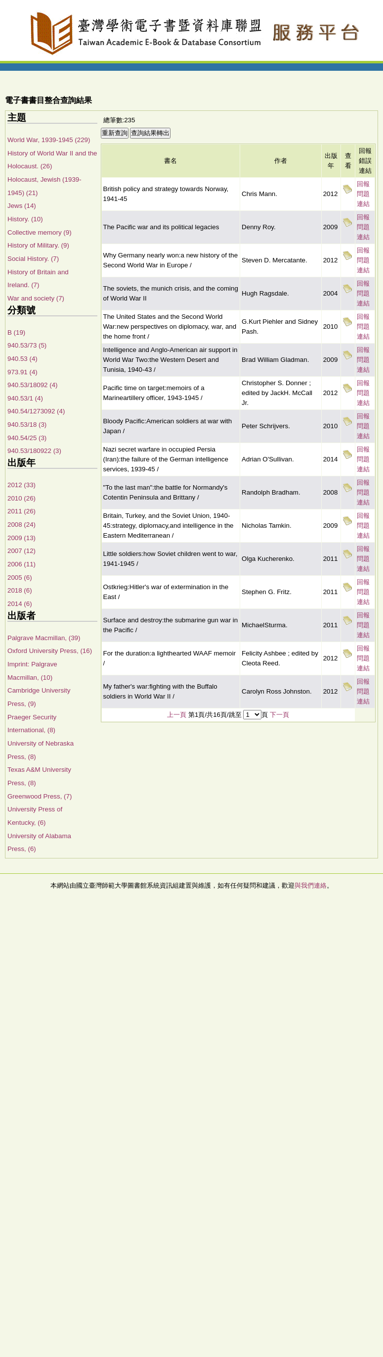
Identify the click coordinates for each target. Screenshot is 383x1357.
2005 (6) (19, 577)
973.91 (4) (22, 372)
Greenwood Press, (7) (39, 796)
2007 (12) (21, 550)
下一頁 (279, 714)
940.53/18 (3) (26, 424)
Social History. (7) (33, 258)
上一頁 (176, 714)
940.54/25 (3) (26, 438)
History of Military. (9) (38, 245)
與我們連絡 (311, 885)
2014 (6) (19, 603)
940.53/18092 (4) (32, 385)
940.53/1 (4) (25, 398)
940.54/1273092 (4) (36, 411)
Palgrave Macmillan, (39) (43, 638)
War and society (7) (35, 298)
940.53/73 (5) (26, 345)
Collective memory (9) (39, 232)
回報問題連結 (363, 193)
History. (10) (25, 219)
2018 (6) (19, 590)
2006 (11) (21, 564)
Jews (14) (21, 205)
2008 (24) (21, 524)
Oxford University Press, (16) (49, 650)
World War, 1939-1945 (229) (48, 140)
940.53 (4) (22, 358)
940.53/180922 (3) (34, 450)
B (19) (16, 332)
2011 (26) (21, 511)
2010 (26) (21, 498)
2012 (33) (21, 485)
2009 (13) (21, 538)
